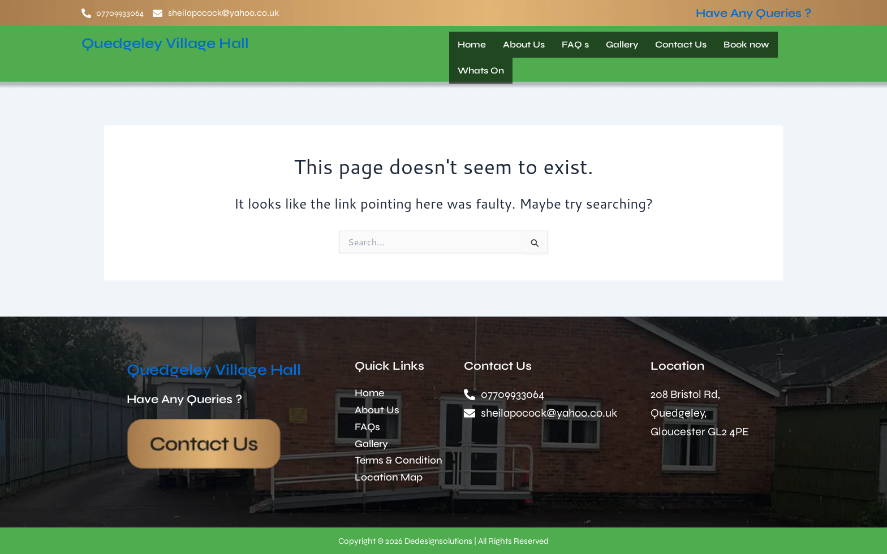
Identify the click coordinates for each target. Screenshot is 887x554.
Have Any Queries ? (753, 13)
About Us (524, 44)
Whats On (481, 70)
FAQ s (575, 44)
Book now (746, 44)
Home (472, 44)
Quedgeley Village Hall (179, 42)
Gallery (622, 44)
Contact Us (681, 44)
